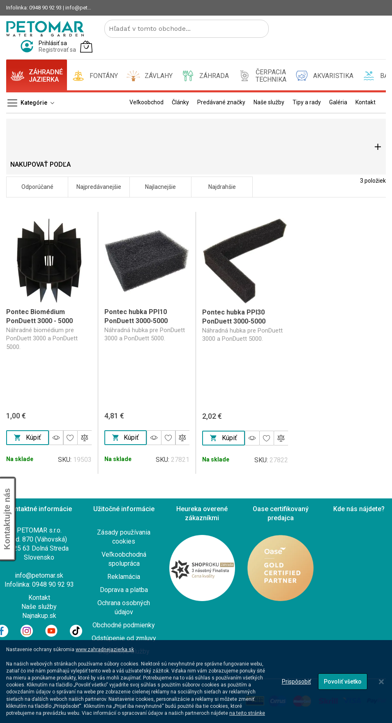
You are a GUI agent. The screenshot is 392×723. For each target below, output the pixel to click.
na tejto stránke (247, 713)
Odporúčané (37, 187)
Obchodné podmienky (123, 625)
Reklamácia (123, 577)
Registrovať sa (57, 49)
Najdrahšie (222, 187)
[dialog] (196, 681)
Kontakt (39, 597)
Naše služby (39, 607)
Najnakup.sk (39, 616)
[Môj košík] (86, 46)
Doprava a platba (124, 590)
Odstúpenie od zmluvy (124, 638)
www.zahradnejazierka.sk (105, 649)
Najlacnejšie (160, 187)
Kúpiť (27, 437)
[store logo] (45, 29)
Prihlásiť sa (53, 43)
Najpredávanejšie (98, 187)
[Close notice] (381, 682)
